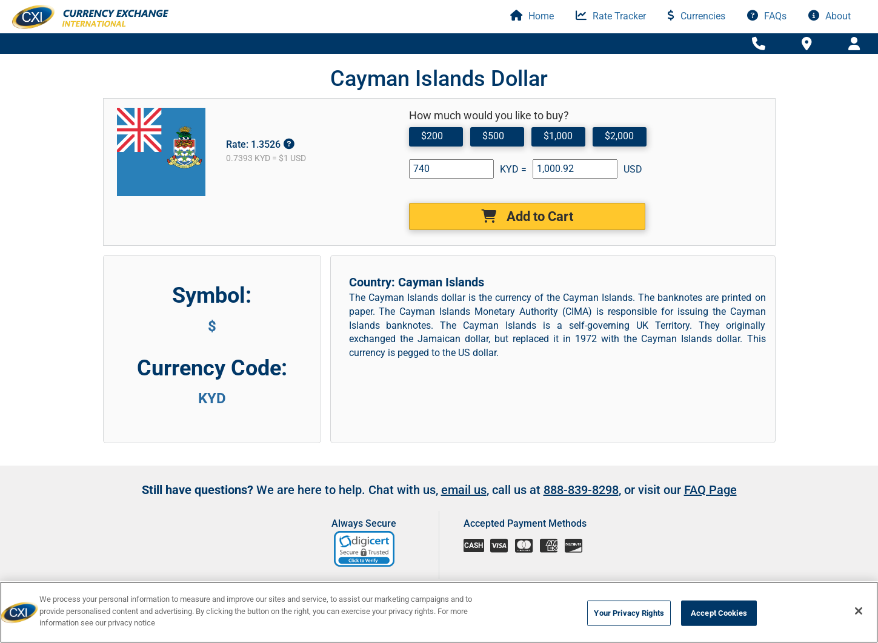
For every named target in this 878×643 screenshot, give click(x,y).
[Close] (858, 611)
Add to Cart (527, 216)
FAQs (767, 16)
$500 (493, 136)
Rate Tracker (611, 16)
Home (532, 16)
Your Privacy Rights (628, 613)
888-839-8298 (581, 509)
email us (464, 509)
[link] (365, 568)
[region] (439, 612)
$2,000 (619, 136)
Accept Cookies (719, 613)
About (829, 16)
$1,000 (558, 136)
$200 (432, 136)
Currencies (696, 16)
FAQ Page (710, 509)
